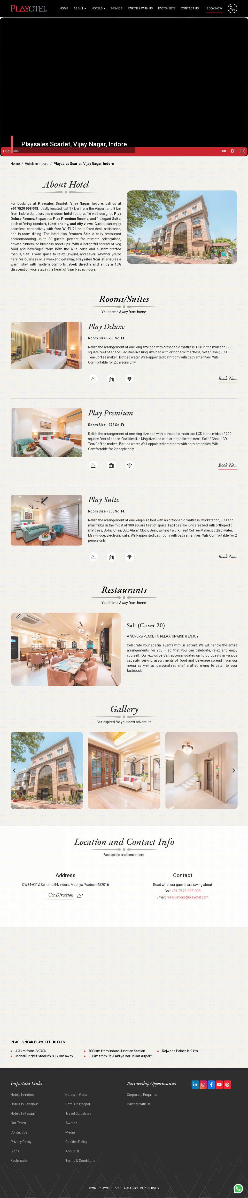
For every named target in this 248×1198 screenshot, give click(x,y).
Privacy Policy (21, 1142)
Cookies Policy (76, 1142)
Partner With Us (139, 1104)
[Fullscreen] (242, 151)
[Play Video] (6, 151)
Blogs (15, 1151)
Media (70, 1132)
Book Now (214, 8)
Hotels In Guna (76, 1095)
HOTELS (98, 8)
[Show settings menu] (231, 151)
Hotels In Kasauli (23, 1113)
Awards (71, 1123)
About (80, 8)
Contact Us (190, 8)
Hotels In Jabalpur (24, 1104)
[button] (14, 770)
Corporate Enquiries (142, 1095)
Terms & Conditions (80, 1161)
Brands (116, 8)
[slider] (118, 151)
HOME (64, 8)
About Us (72, 1151)
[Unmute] (221, 151)
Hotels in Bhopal (77, 1104)
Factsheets (166, 8)
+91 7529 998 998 (24, 208)
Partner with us (140, 8)
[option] (46, 770)
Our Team (18, 1123)
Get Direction (61, 895)
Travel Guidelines (78, 1113)
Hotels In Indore (22, 1095)
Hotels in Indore (36, 164)
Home (15, 164)
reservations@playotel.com (188, 897)
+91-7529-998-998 (186, 891)
